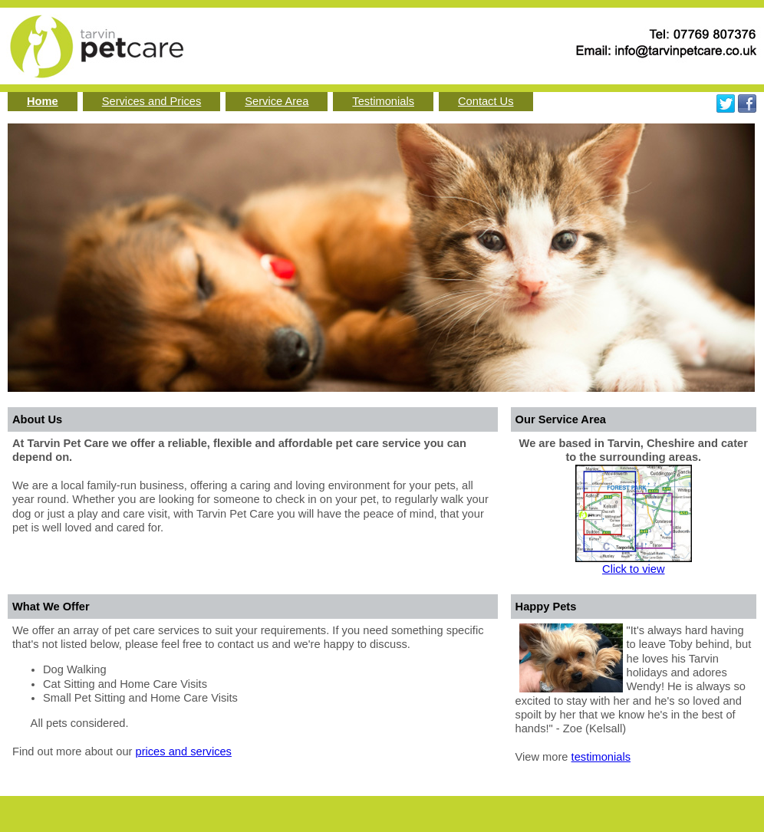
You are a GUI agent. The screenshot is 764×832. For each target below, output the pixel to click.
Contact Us (486, 101)
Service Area (276, 101)
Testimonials (383, 101)
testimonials (601, 757)
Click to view (633, 569)
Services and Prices (152, 101)
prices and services (184, 751)
